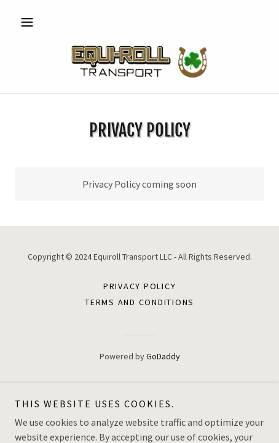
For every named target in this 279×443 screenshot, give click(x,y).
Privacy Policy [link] (139, 286)
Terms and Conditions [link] (139, 302)
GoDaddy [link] (163, 356)
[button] (33, 22)
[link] (139, 61)
